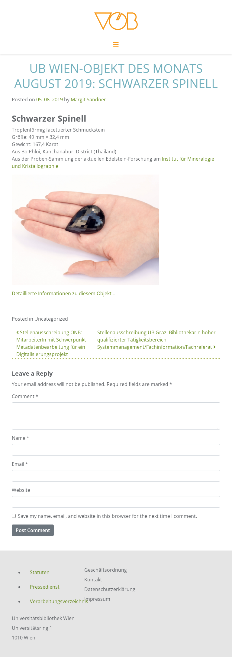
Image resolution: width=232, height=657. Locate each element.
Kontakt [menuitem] (93, 579)
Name (20, 438)
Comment (25, 396)
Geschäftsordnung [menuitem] (105, 570)
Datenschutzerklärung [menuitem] (109, 589)
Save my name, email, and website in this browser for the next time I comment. (107, 516)
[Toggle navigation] (116, 46)
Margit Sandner (88, 99)
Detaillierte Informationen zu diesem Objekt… (63, 293)
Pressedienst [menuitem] (45, 586)
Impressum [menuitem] (97, 599)
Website (21, 490)
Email (20, 464)
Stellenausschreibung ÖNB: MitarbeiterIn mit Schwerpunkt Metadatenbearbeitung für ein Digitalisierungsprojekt (51, 343)
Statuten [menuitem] (40, 572)
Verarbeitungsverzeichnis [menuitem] (52, 601)
